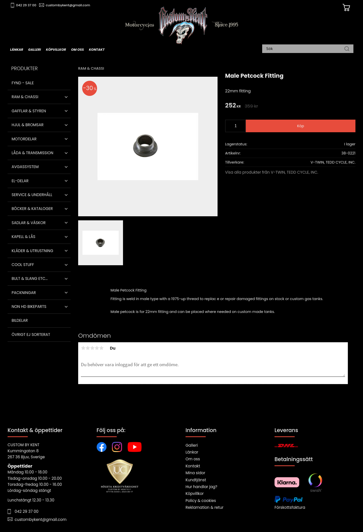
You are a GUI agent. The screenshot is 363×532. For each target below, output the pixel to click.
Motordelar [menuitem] (24, 139)
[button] (66, 96)
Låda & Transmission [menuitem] (32, 152)
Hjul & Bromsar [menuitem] (28, 124)
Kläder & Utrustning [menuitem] (32, 250)
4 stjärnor (97, 348)
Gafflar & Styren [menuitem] (29, 111)
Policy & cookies (201, 500)
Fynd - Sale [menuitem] (23, 83)
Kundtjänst (196, 480)
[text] (233, 106)
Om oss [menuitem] (77, 49)
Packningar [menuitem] (24, 292)
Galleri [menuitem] (34, 49)
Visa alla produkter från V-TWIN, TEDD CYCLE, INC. (271, 172)
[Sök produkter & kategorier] (305, 49)
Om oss (193, 459)
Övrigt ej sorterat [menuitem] (31, 334)
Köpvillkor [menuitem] (56, 49)
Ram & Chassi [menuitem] (25, 96)
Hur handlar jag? (201, 486)
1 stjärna (83, 348)
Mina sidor (195, 472)
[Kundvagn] (345, 8)
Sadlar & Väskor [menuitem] (29, 222)
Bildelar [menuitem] (20, 320)
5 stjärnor (101, 348)
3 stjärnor (92, 348)
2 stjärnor (87, 348)
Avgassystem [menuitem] (25, 166)
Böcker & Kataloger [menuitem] (32, 208)
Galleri (192, 445)
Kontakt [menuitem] (97, 49)
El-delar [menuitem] (20, 180)
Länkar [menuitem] (16, 49)
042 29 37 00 (27, 5)
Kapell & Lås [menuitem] (23, 236)
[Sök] (346, 49)
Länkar (192, 452)
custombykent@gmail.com (68, 5)
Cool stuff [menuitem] (23, 264)
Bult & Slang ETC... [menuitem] (30, 278)
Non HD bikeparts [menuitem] (29, 306)
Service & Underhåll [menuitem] (32, 194)
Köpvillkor (195, 493)
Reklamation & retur (204, 507)
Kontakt (193, 466)
